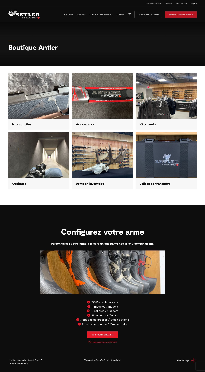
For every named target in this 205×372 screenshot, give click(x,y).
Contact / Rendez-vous (101, 14)
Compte (120, 14)
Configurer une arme (148, 14)
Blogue (169, 3)
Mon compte (181, 3)
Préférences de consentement (102, 342)
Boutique (68, 14)
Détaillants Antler (154, 3)
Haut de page (186, 360)
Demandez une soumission (180, 14)
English (194, 3)
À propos (81, 14)
